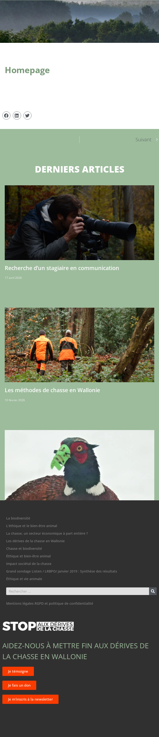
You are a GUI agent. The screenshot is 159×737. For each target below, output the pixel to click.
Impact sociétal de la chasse (28, 563)
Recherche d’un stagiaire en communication (62, 268)
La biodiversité (18, 518)
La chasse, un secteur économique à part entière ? (47, 533)
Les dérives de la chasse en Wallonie (35, 541)
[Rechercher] (153, 591)
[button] (6, 115)
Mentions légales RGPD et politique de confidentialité (49, 603)
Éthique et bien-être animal (28, 556)
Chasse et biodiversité (24, 548)
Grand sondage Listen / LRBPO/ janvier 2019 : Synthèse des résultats (61, 571)
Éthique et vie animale (24, 579)
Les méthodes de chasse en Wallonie (52, 390)
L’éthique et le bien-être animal (31, 526)
